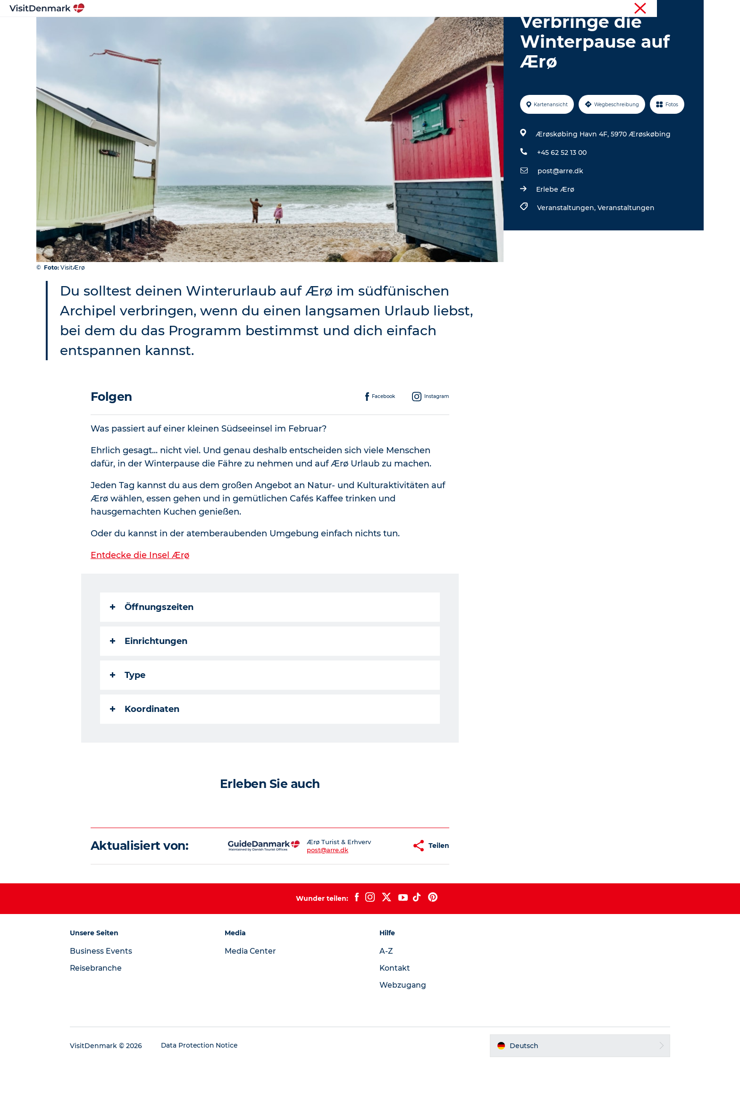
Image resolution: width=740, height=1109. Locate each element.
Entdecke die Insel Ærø (140, 600)
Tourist (617, 9)
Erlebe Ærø (555, 234)
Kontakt (395, 1012)
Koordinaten (145, 754)
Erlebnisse (360, 30)
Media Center (254, 995)
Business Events (108, 995)
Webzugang (403, 1029)
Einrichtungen (149, 686)
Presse (693, 9)
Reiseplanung (475, 30)
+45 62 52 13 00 (561, 197)
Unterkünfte (415, 30)
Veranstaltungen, (567, 252)
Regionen (311, 30)
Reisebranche (656, 9)
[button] (374, 890)
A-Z (386, 995)
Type (128, 720)
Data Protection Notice (207, 1090)
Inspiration (260, 30)
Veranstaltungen (625, 252)
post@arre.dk (560, 216)
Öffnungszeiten (152, 652)
